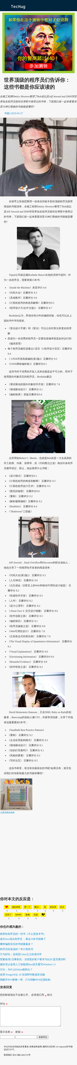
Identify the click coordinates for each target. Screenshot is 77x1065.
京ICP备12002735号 (21, 1059)
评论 (4, 1004)
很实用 (53, 907)
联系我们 (8, 1059)
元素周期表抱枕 (7, 812)
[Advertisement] (38, 852)
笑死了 (8, 914)
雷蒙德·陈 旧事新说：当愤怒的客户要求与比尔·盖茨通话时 (33, 959)
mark (18, 914)
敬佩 (28, 914)
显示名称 (6, 1036)
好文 (62, 907)
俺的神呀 (16, 907)
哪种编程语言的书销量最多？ (16, 944)
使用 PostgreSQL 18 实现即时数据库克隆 (22, 974)
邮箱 (19, 1036)
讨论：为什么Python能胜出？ (16, 969)
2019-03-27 (17, 113)
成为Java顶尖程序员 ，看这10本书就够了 (23, 939)
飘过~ (37, 907)
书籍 (6, 113)
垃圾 (36, 914)
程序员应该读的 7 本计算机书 (16, 949)
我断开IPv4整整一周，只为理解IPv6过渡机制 (25, 979)
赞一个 (27, 907)
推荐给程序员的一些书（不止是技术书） (23, 934)
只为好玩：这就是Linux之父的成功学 (21, 954)
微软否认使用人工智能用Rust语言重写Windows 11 (28, 964)
